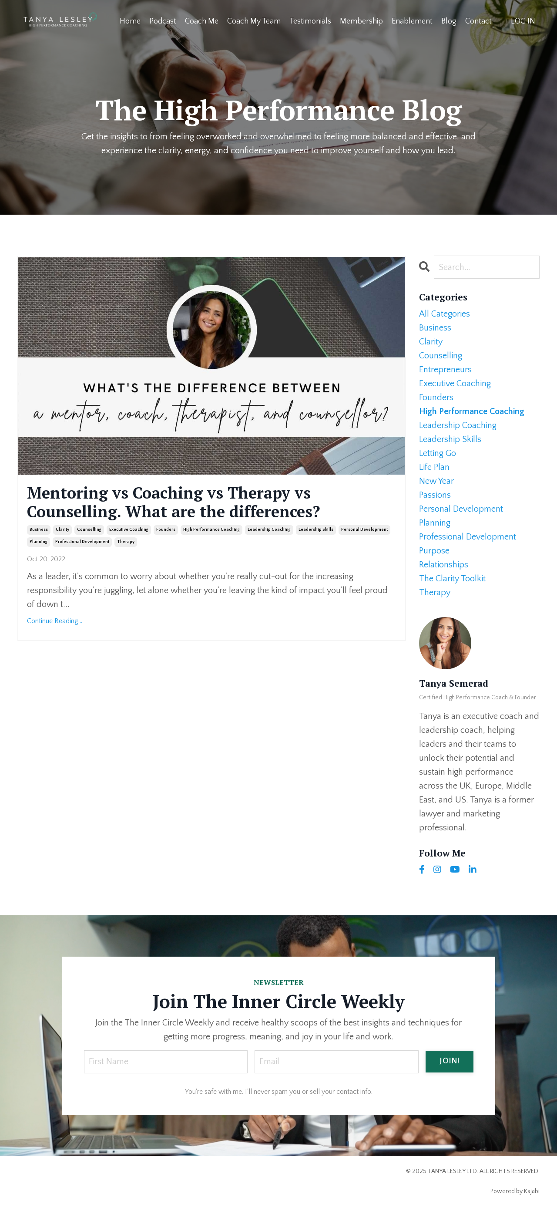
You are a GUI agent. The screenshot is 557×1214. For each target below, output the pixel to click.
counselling (89, 529)
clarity (62, 529)
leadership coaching (269, 529)
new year (436, 481)
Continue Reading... (54, 621)
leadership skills (316, 529)
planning (38, 542)
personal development (364, 529)
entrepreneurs (445, 369)
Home (130, 21)
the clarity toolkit (452, 578)
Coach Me (201, 21)
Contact (478, 21)
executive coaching (128, 529)
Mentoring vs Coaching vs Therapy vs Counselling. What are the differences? (173, 502)
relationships (443, 565)
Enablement (412, 21)
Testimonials (310, 21)
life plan (434, 467)
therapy (125, 542)
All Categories (444, 314)
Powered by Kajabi (515, 1191)
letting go (437, 453)
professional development (82, 542)
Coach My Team (254, 21)
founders (165, 529)
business (39, 529)
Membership (361, 21)
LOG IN (523, 21)
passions (435, 495)
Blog (448, 21)
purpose (434, 551)
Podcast (162, 21)
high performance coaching (211, 529)
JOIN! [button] (449, 1061)
